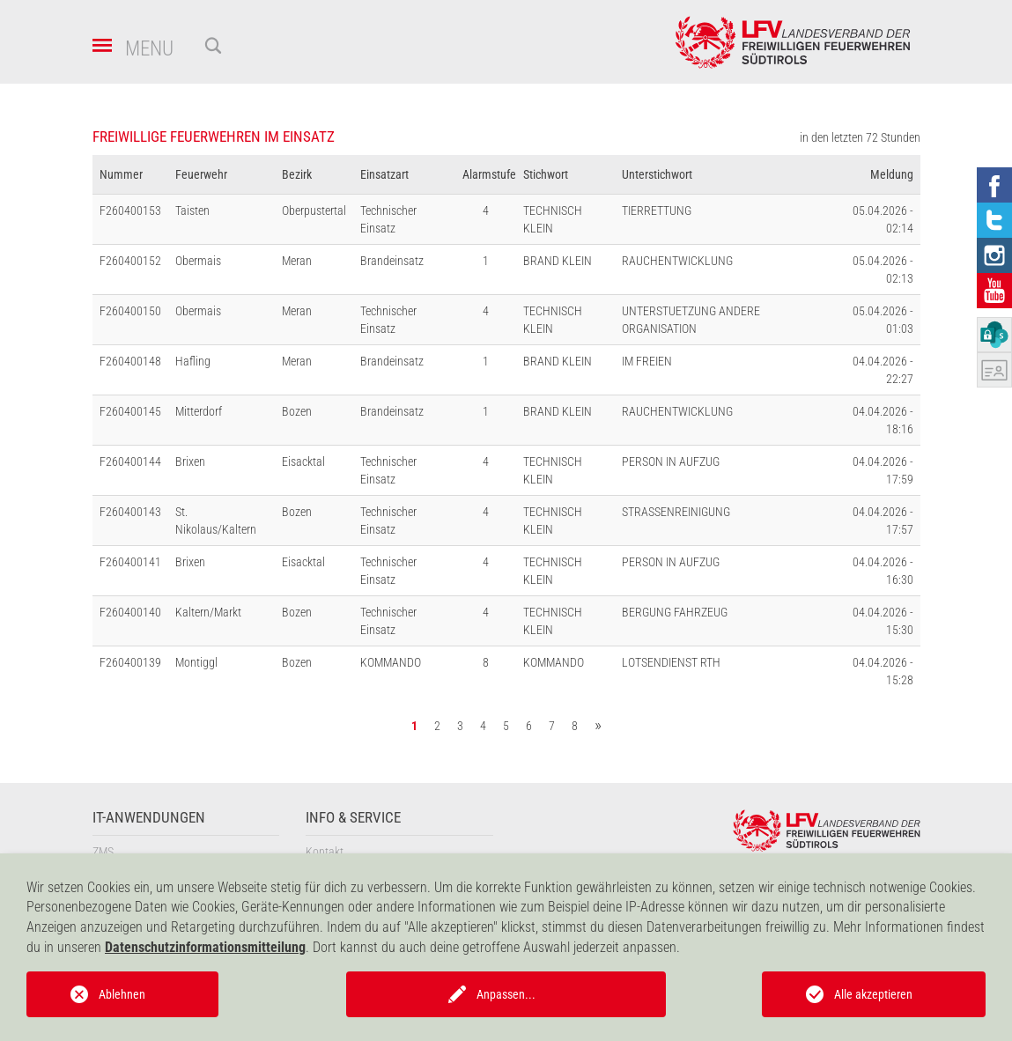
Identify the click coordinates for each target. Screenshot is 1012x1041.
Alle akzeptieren (873, 994)
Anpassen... (506, 994)
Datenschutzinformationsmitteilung (205, 947)
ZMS (103, 852)
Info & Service (353, 817)
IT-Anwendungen (148, 817)
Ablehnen (122, 994)
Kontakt (324, 852)
